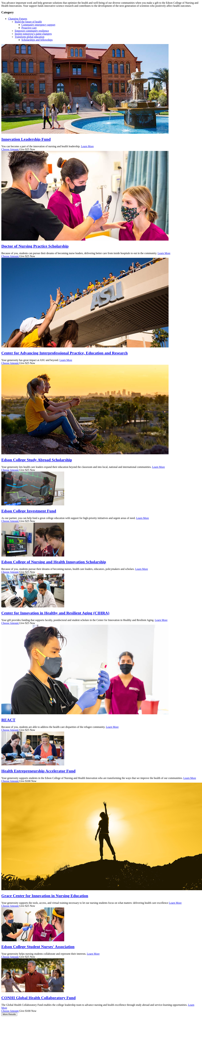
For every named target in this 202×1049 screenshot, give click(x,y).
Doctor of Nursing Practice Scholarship (35, 246)
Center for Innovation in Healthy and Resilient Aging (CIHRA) (55, 613)
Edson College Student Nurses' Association (37, 946)
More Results (9, 1014)
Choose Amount (10, 149)
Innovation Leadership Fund (26, 139)
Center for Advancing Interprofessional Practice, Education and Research (64, 353)
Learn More (87, 146)
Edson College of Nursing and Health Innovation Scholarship (53, 562)
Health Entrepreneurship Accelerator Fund (38, 771)
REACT (8, 720)
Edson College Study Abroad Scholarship (36, 460)
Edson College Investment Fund (28, 511)
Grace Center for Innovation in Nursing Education (44, 896)
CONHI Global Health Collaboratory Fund (38, 998)
